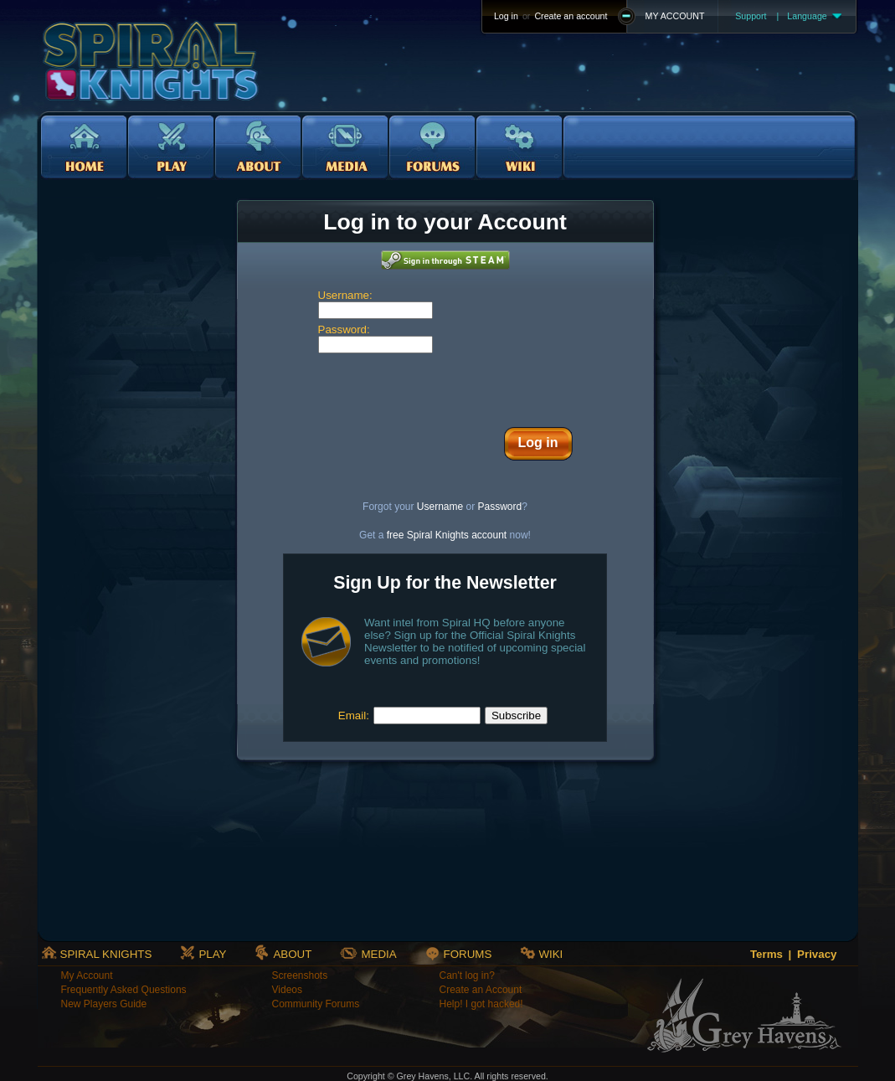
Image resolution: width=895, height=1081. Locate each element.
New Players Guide (104, 1004)
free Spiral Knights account (447, 535)
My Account (87, 975)
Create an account (570, 16)
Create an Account (481, 990)
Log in (506, 16)
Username (440, 506)
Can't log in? (467, 975)
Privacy (816, 954)
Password (500, 506)
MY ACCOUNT (675, 16)
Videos (287, 990)
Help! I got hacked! (481, 1004)
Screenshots (300, 975)
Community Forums (316, 1004)
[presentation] (445, 386)
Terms (766, 954)
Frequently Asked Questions (124, 990)
